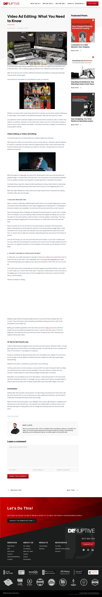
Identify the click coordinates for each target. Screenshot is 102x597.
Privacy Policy (83, 593)
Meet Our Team (28, 551)
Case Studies (43, 546)
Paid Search (11, 546)
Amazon (9, 554)
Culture (25, 556)
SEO (8, 548)
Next (72, 490)
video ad (31, 68)
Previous (14, 490)
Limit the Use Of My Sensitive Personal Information (91, 594)
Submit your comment (18, 476)
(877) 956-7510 (88, 539)
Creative (10, 559)
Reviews (41, 548)
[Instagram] (88, 550)
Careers (25, 554)
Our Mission (27, 548)
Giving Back (27, 559)
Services (12, 543)
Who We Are (60, 3)
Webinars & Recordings (62, 548)
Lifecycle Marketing (13, 556)
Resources (79, 3)
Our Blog (58, 546)
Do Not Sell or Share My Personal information (76, 594)
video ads (23, 175)
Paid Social (10, 551)
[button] (92, 3)
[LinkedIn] (93, 550)
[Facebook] (84, 550)
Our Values (26, 546)
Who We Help (48, 3)
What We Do (35, 3)
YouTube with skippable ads (50, 259)
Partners (58, 551)
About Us (28, 543)
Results (71, 3)
